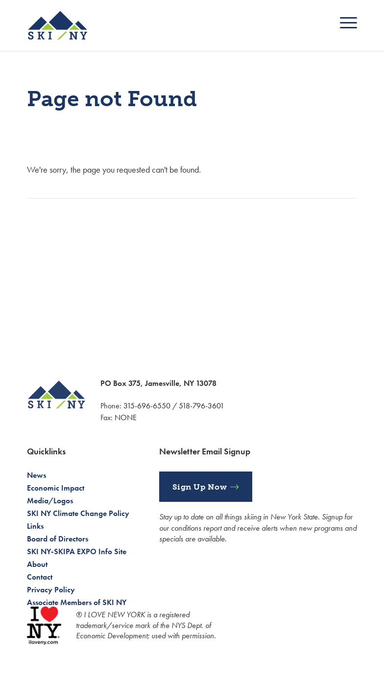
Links (35, 526)
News (36, 475)
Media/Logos (50, 500)
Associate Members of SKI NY (76, 602)
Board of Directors (57, 539)
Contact (39, 577)
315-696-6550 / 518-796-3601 (173, 406)
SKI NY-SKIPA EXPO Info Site (76, 551)
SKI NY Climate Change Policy (78, 513)
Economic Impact (55, 488)
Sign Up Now (199, 487)
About (37, 564)
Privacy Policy (51, 589)
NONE (126, 417)
